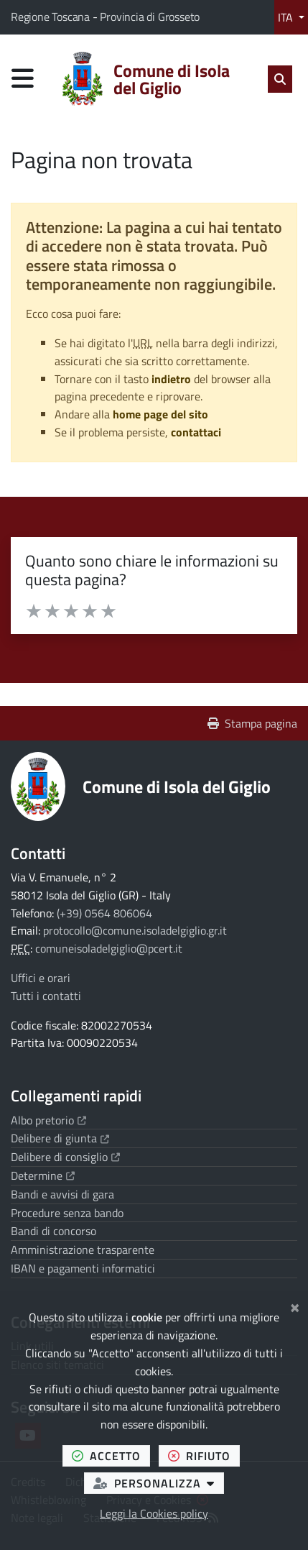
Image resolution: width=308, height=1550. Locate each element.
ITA (287, 17)
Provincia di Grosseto (150, 16)
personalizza (158, 1483)
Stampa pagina (252, 723)
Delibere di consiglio (65, 1156)
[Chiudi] (294, 1305)
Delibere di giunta (60, 1138)
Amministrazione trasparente (82, 1249)
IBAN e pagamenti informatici (83, 1268)
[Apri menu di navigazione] (22, 78)
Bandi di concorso (53, 1230)
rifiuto (204, 1455)
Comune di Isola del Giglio (177, 786)
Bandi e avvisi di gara (62, 1194)
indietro (171, 379)
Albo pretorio (48, 1120)
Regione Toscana (52, 16)
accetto (111, 1455)
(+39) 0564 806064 (104, 913)
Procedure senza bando (67, 1212)
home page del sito (160, 414)
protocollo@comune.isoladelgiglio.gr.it (135, 930)
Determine (43, 1175)
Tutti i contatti (46, 995)
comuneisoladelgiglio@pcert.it (108, 948)
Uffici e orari (40, 977)
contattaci (196, 432)
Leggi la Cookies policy (154, 1513)
